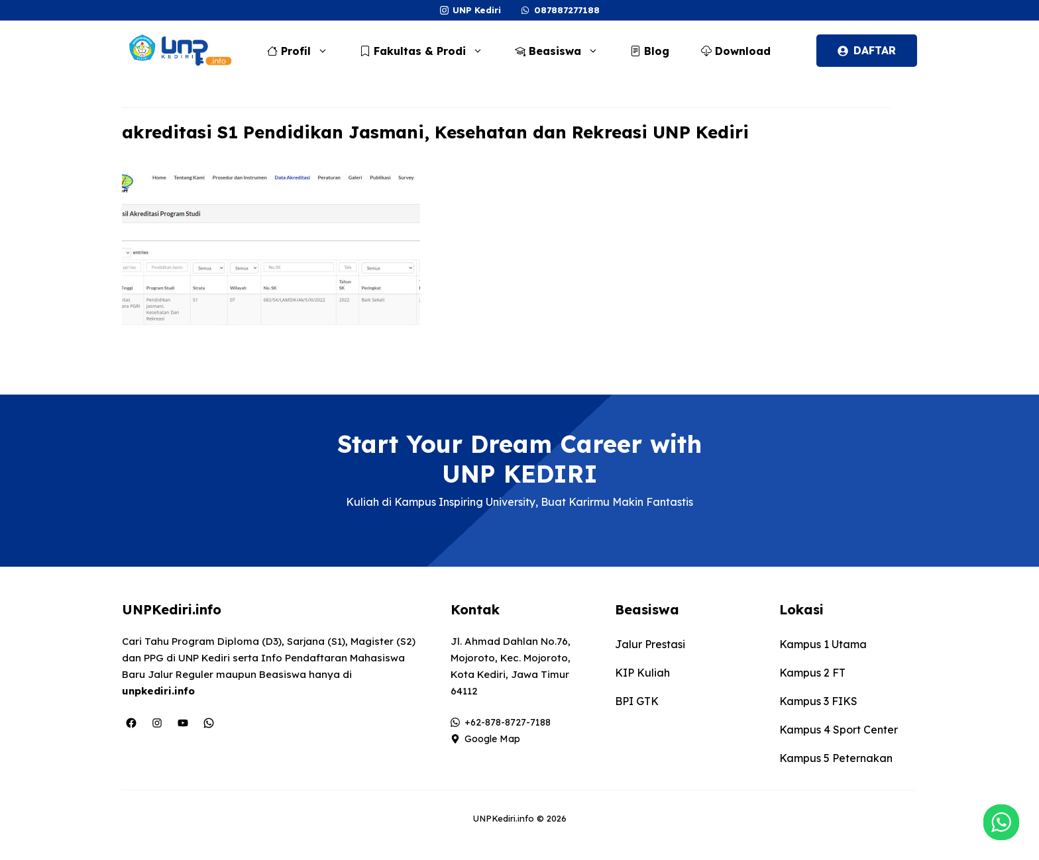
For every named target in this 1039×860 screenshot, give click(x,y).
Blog (649, 51)
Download (736, 51)
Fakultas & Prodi (428, 51)
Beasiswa (563, 51)
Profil (304, 51)
